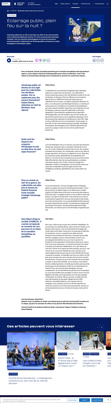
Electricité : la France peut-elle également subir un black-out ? (67, 362)
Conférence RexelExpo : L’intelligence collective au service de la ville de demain (30, 381)
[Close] (108, 400)
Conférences (85, 3)
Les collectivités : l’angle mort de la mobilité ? (92, 363)
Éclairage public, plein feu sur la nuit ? (31, 10)
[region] (55, 400)
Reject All (84, 400)
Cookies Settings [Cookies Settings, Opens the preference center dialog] (72, 400)
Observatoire (65, 3)
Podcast (75, 3)
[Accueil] (8, 11)
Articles (13, 10)
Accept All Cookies (97, 400)
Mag (56, 3)
